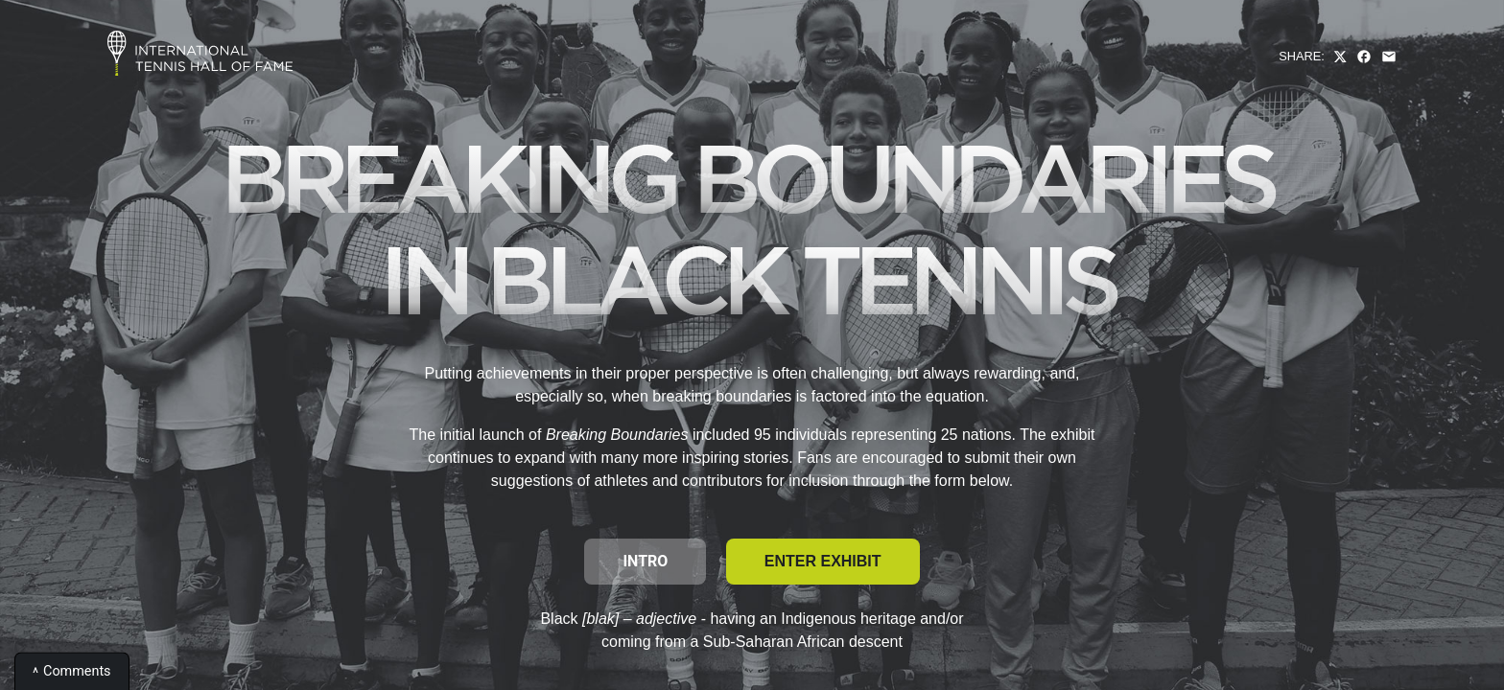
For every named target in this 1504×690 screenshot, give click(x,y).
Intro (645, 561)
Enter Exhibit (822, 561)
